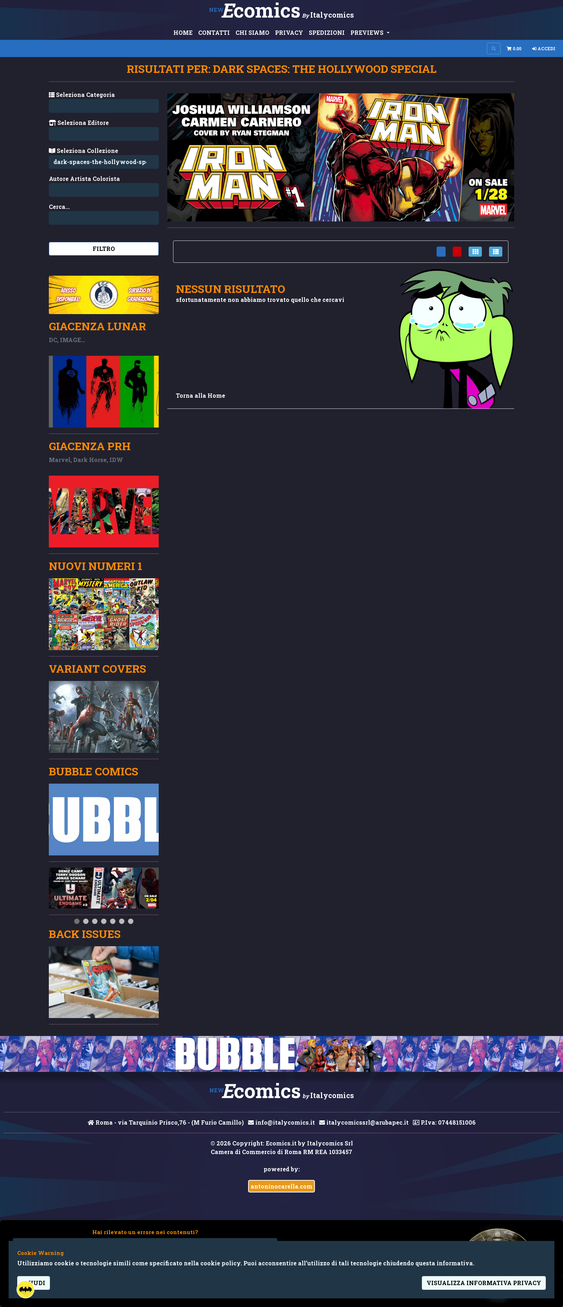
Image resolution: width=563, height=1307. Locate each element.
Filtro (104, 248)
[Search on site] (494, 48)
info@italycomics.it (281, 1122)
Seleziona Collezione (83, 150)
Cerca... (59, 206)
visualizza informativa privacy (484, 1283)
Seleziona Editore (79, 122)
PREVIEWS (367, 32)
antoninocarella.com (281, 1186)
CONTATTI (214, 32)
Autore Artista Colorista (84, 178)
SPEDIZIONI (327, 32)
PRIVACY (289, 32)
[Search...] (104, 190)
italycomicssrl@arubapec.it (364, 1122)
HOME (182, 32)
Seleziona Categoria (82, 94)
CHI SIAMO (252, 32)
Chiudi (33, 1283)
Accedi (543, 48)
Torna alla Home (200, 395)
